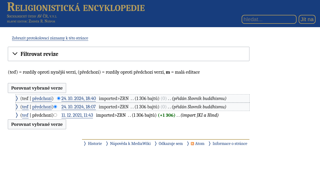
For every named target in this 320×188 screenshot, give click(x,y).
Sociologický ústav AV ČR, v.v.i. (32, 16)
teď (25, 107)
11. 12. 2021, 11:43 (77, 115)
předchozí (42, 98)
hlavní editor (17, 21)
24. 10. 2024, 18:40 (78, 98)
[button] (128, 54)
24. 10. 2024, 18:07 (78, 107)
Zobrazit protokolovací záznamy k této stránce (50, 38)
